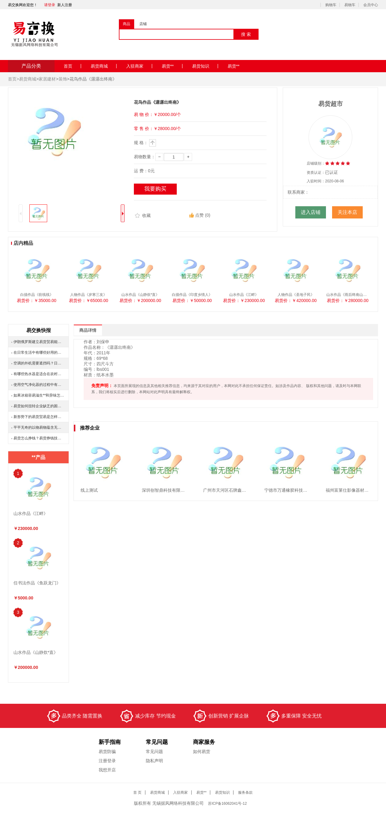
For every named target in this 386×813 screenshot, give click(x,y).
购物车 (330, 5)
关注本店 (347, 212)
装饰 (63, 78)
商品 (126, 24)
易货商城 (104, 66)
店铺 (143, 24)
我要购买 (155, 189)
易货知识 (205, 66)
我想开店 (107, 769)
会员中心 (370, 5)
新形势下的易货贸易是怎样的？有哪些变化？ (38, 417)
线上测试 (89, 490)
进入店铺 (310, 212)
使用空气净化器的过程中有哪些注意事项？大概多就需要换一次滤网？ (38, 384)
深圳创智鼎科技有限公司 (165, 490)
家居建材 (47, 78)
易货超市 (330, 103)
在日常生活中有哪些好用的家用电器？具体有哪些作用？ (38, 352)
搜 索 (246, 34)
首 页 (137, 792)
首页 (72, 66)
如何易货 (201, 751)
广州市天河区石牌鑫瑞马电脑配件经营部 (241, 490)
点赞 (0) (199, 215)
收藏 (142, 216)
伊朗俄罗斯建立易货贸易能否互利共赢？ (38, 342)
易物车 (349, 5)
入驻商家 (139, 66)
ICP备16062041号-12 (228, 803)
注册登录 (107, 760)
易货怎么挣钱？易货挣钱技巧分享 (38, 438)
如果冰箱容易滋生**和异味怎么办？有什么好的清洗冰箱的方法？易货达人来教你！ (38, 395)
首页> (13, 78)
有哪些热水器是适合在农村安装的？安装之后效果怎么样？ (38, 374)
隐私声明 (154, 760)
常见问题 (154, 751)
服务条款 (245, 792)
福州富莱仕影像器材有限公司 (353, 490)
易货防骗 (107, 751)
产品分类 (31, 66)
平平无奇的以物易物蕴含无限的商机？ (38, 427)
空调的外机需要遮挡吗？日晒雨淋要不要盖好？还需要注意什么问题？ (38, 363)
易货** (172, 66)
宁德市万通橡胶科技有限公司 (292, 490)
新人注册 (64, 5)
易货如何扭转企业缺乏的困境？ (38, 406)
